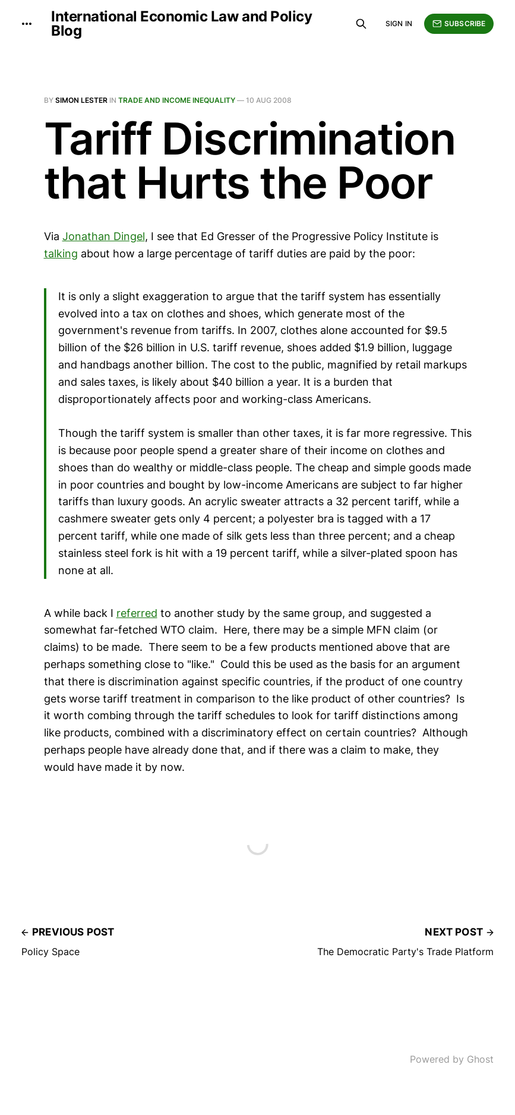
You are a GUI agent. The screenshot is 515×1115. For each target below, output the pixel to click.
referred (136, 613)
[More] (27, 24)
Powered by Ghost (452, 1059)
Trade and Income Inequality (176, 100)
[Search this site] (361, 24)
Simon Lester (81, 100)
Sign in (399, 23)
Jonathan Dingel (103, 236)
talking (61, 253)
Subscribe (458, 24)
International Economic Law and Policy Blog (181, 24)
